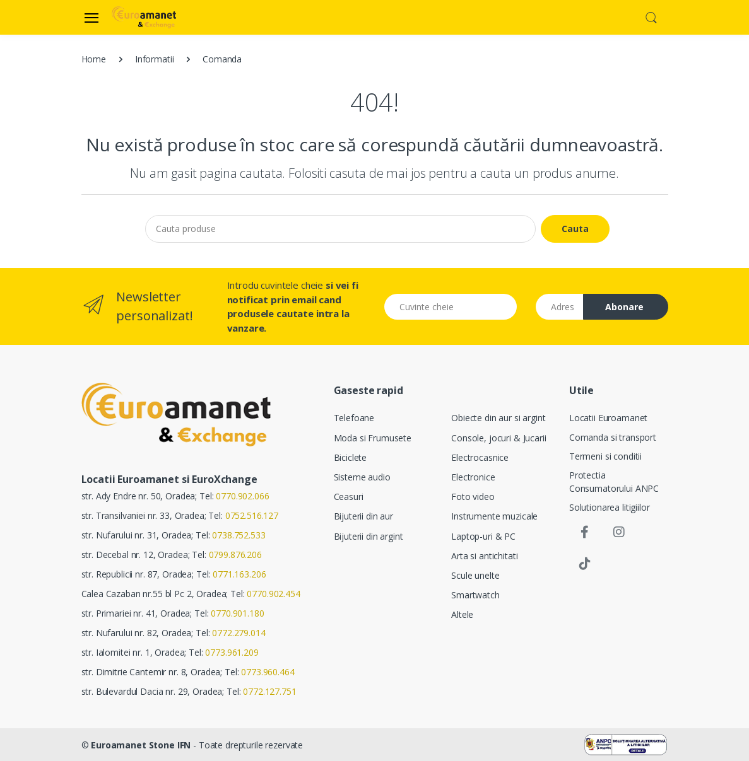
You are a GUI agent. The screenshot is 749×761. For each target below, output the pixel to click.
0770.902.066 (242, 496)
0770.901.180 (237, 613)
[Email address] (560, 307)
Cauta (575, 229)
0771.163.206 (239, 574)
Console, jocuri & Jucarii (498, 438)
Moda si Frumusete (373, 438)
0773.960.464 (267, 672)
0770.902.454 (273, 594)
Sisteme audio (362, 477)
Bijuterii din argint (368, 536)
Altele (462, 614)
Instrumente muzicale (494, 516)
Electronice (473, 477)
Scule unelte (475, 575)
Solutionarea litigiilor (609, 507)
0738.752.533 (238, 535)
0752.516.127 (251, 515)
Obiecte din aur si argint (498, 418)
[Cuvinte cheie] (450, 307)
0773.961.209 (231, 652)
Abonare (624, 307)
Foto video (473, 496)
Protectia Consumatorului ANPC (614, 481)
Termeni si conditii (605, 456)
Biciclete (350, 457)
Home (93, 59)
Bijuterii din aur (364, 516)
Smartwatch (475, 595)
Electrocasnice (480, 457)
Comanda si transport (612, 437)
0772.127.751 (269, 691)
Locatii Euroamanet (608, 418)
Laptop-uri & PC (483, 536)
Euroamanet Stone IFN (141, 745)
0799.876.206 (235, 555)
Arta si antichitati (484, 556)
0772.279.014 (238, 633)
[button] (651, 16)
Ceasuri (348, 496)
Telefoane (354, 418)
